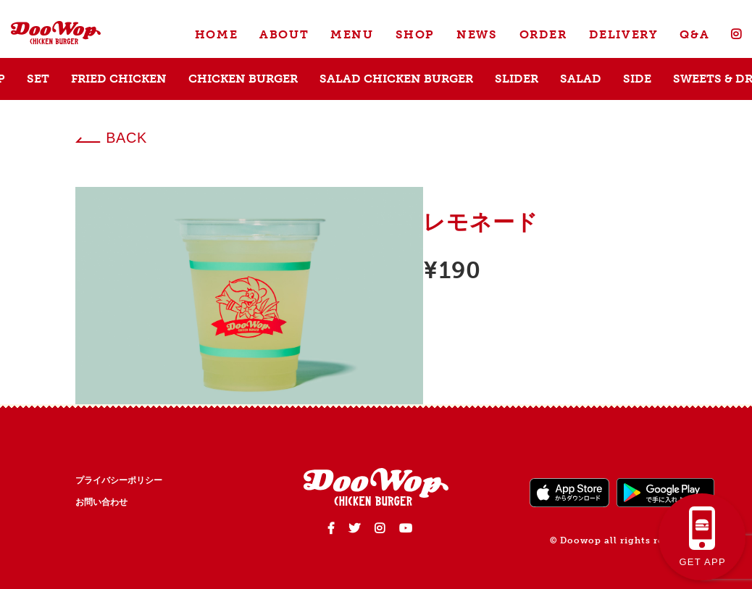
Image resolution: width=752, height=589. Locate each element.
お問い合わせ (101, 502)
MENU (351, 34)
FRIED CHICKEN (119, 78)
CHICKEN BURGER (243, 78)
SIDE (637, 78)
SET (38, 78)
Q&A (694, 34)
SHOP (415, 34)
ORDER (543, 34)
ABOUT (284, 34)
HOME (216, 34)
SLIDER (516, 78)
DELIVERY (624, 34)
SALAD (580, 78)
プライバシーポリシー (118, 480)
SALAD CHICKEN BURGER (396, 78)
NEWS (476, 34)
